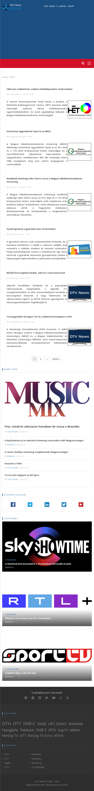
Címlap (5, 77)
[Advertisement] (47, 32)
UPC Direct (57, 723)
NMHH (75, 730)
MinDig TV (10, 735)
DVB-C (29, 723)
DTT (23, 735)
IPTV (52, 729)
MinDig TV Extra (40, 735)
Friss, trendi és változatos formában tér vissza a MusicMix (42, 426)
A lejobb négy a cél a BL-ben (20, 672)
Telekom (27, 729)
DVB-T (41, 729)
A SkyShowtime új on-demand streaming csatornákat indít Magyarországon (44, 440)
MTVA (58, 735)
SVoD (42, 723)
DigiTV (63, 730)
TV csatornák (11, 432)
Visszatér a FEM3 (13, 463)
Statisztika (36, 758)
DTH (6, 723)
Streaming (10, 445)
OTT (17, 723)
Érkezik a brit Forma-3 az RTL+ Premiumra (28, 618)
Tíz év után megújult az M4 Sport (22, 475)
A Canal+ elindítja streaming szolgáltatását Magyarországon (36, 452)
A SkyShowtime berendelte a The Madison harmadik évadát (38, 563)
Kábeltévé (36, 754)
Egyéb (7, 762)
